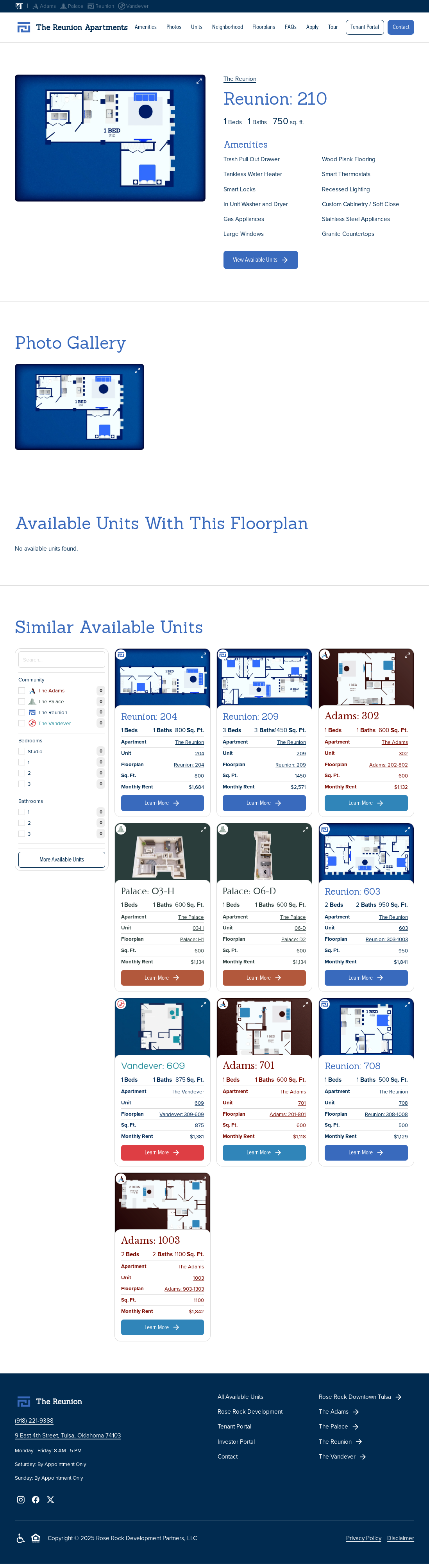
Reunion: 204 (189, 764)
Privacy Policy (363, 1538)
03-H (198, 927)
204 (199, 753)
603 (403, 927)
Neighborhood (227, 27)
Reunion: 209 (290, 764)
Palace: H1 (192, 939)
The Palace (191, 916)
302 (403, 753)
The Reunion (239, 79)
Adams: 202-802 (388, 764)
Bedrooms (30, 740)
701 (302, 1102)
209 (301, 753)
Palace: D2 (293, 939)
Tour (333, 27)
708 (403, 1102)
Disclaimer (400, 1538)
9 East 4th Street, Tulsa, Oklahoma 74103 (68, 1435)
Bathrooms (30, 800)
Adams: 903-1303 (184, 1288)
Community (31, 679)
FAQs (291, 27)
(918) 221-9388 (34, 1420)
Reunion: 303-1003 (387, 939)
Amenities (146, 27)
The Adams (395, 741)
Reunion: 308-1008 (386, 1113)
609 (199, 1102)
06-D (300, 927)
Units (196, 27)
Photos (173, 27)
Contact (401, 26)
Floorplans (263, 27)
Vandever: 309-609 (181, 1113)
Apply (312, 27)
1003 (198, 1277)
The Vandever (188, 1091)
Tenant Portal (364, 26)
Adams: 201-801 (288, 1113)
